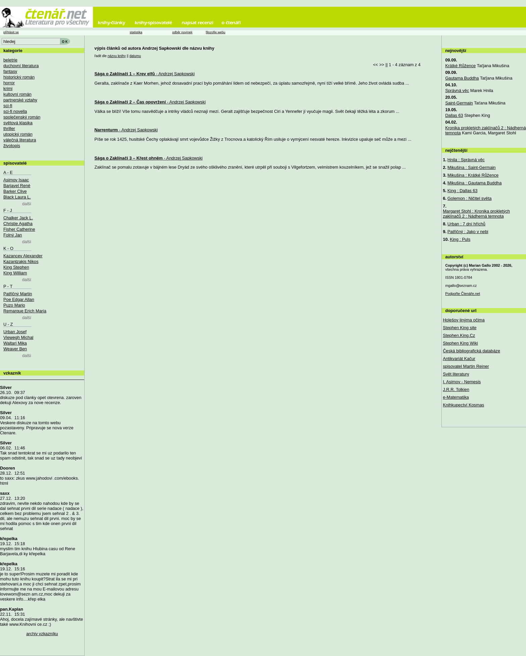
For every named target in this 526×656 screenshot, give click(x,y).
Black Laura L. (17, 197)
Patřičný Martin (17, 293)
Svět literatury (456, 374)
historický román (19, 77)
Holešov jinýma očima (463, 319)
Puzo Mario (14, 305)
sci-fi (7, 105)
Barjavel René (16, 185)
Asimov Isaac (16, 179)
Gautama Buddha (462, 78)
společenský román (21, 117)
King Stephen (16, 267)
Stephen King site (459, 327)
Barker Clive (15, 191)
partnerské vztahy (20, 99)
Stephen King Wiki (460, 343)
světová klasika (18, 122)
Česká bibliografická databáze (471, 350)
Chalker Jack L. (18, 217)
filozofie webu (215, 32)
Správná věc (457, 90)
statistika (136, 32)
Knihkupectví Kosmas (463, 404)
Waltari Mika (15, 343)
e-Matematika (456, 397)
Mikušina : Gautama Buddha (475, 182)
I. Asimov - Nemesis (462, 381)
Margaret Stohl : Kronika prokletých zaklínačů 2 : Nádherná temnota (476, 214)
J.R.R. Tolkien (456, 389)
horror (9, 82)
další (26, 203)
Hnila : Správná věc (466, 159)
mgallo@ (461, 285)
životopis (11, 145)
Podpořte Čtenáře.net (462, 294)
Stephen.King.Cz (459, 335)
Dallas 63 (454, 115)
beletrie (10, 59)
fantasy (10, 71)
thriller (9, 128)
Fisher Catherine (19, 229)
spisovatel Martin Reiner (466, 366)
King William (15, 272)
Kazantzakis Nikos (21, 261)
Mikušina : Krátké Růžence (473, 175)
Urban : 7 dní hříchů (466, 223)
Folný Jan (12, 234)
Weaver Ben (15, 348)
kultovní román (17, 94)
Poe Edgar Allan (18, 299)
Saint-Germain (459, 102)
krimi (7, 88)
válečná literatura (19, 139)
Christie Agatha (18, 223)
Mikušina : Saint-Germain (472, 167)
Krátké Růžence (460, 65)
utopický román (18, 134)
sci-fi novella (15, 111)
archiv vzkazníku (42, 633)
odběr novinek (182, 32)
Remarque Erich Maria (24, 310)
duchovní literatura (21, 65)
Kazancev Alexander (23, 255)
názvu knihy (117, 56)
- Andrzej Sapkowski (145, 73)
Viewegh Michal (18, 337)
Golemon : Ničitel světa (470, 198)
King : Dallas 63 (463, 190)
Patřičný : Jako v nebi (468, 231)
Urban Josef (15, 331)
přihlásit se (11, 32)
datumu (135, 56)
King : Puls (460, 239)
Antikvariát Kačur (459, 358)
